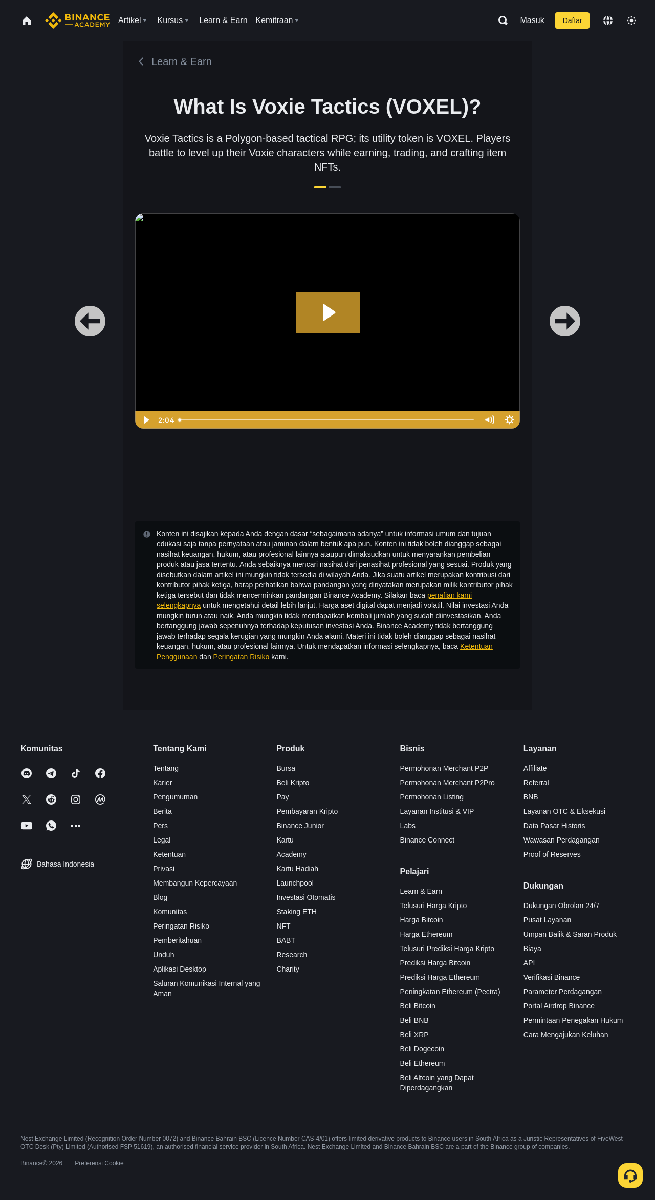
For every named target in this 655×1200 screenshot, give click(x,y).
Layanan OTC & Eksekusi (564, 811)
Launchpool (294, 883)
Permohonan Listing (432, 797)
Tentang (166, 768)
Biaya (532, 948)
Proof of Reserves (552, 854)
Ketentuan (169, 854)
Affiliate (535, 768)
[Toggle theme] (631, 20)
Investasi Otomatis (305, 897)
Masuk (532, 20)
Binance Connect (427, 840)
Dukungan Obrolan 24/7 (561, 905)
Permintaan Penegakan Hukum (573, 1020)
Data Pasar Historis (554, 826)
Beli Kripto (292, 782)
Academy (291, 854)
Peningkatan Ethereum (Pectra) (450, 991)
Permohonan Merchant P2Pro (447, 782)
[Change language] (608, 20)
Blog (160, 897)
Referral (536, 782)
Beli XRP (414, 1034)
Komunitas (170, 912)
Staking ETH (296, 912)
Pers (160, 826)
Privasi (163, 869)
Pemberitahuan (177, 940)
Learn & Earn (421, 891)
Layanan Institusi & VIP (437, 811)
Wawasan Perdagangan (561, 840)
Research (291, 955)
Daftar (572, 20)
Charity (287, 969)
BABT (285, 940)
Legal (161, 840)
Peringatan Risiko (241, 656)
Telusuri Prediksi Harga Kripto (447, 948)
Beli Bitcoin (417, 1006)
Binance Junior (300, 826)
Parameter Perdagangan (562, 991)
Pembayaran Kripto (307, 811)
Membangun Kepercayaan (195, 883)
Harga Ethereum (426, 934)
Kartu (284, 840)
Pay (282, 797)
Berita (162, 811)
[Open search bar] (500, 20)
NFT (283, 926)
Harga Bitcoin (421, 920)
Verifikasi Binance (551, 977)
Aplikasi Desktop (179, 969)
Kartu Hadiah (297, 869)
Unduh (163, 955)
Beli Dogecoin (422, 1049)
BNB (530, 797)
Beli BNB (414, 1020)
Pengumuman (175, 797)
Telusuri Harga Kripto (433, 905)
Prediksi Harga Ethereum (440, 977)
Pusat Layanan (547, 920)
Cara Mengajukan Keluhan (565, 1034)
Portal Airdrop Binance (559, 1006)
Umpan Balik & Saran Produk (570, 934)
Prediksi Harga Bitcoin (435, 963)
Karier (162, 782)
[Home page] (77, 20)
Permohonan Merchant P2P (444, 768)
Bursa (285, 768)
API (529, 963)
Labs (408, 826)
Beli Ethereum (422, 1063)
